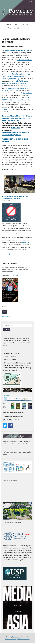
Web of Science (22, 100)
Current (8, 24)
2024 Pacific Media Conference (12, 523)
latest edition (25, 242)
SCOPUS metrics (7, 100)
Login (30, 1)
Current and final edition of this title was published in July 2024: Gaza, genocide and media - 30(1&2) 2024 (17, 118)
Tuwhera (15, 637)
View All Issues (6, 316)
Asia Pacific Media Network (20, 363)
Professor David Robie (24, 60)
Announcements (13, 28)
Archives (25, 24)
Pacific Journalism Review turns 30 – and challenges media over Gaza (15, 197)
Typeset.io (5, 109)
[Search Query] (17, 325)
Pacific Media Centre (14, 74)
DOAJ (28, 98)
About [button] (25, 28)
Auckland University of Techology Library (17, 639)
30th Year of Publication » (10, 480)
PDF (4, 312)
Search (6, 329)
